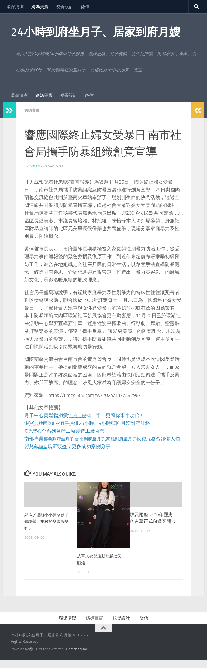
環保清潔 (15, 6)
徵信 (85, 6)
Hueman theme (76, 657)
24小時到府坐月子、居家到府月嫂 (95, 32)
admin (35, 166)
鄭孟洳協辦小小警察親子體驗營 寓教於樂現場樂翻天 (47, 529)
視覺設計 (64, 6)
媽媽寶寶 (40, 6)
